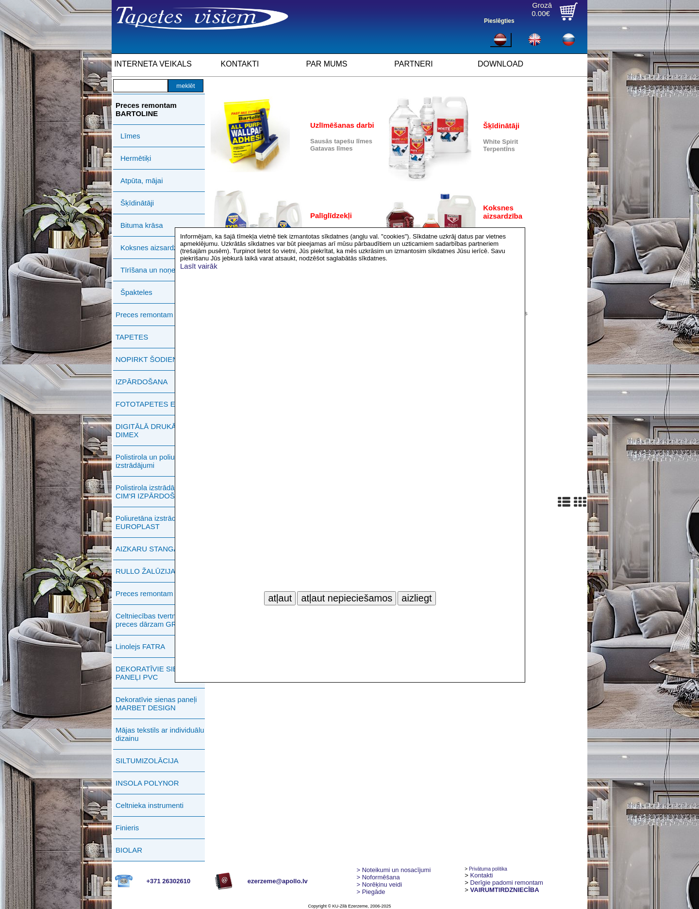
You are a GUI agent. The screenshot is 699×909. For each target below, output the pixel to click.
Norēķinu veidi (379, 884)
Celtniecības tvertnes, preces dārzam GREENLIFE (161, 620)
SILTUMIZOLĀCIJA (147, 760)
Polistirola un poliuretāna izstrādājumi (155, 461)
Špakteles (136, 292)
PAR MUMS (326, 64)
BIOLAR (129, 850)
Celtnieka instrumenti (149, 805)
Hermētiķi (135, 158)
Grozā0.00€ (542, 9)
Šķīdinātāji (137, 203)
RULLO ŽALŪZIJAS (148, 571)
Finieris (127, 827)
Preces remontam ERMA (156, 593)
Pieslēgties (499, 20)
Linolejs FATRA (140, 646)
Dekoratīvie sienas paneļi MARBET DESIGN (156, 703)
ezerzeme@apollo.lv (278, 881)
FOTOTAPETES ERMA (153, 404)
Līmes (130, 136)
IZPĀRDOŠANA (142, 381)
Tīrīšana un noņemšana (158, 270)
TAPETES (132, 337)
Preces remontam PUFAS (157, 314)
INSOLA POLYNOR (147, 783)
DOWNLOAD (500, 64)
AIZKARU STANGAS (149, 549)
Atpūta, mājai (141, 180)
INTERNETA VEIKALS (153, 64)
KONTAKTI (240, 64)
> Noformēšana (377, 877)
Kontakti (481, 875)
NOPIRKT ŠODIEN (147, 359)
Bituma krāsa (141, 225)
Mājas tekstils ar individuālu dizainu (160, 734)
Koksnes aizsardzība (153, 247)
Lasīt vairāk (198, 266)
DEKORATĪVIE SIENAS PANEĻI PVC (154, 673)
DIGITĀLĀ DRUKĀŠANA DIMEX (156, 430)
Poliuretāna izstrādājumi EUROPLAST (154, 522)
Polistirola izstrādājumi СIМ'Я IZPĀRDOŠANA (153, 491)
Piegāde (370, 891)
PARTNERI (413, 64)
